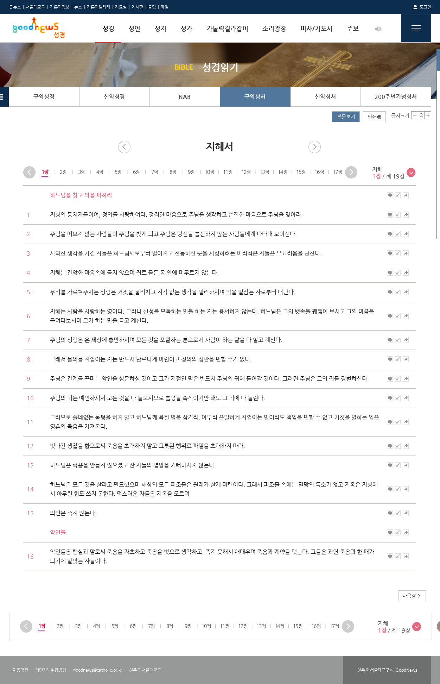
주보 (353, 28)
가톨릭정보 (59, 7)
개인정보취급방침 (50, 669)
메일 (164, 7)
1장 (44, 172)
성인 (134, 28)
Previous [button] (29, 172)
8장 (172, 172)
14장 (282, 172)
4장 (99, 172)
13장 (264, 172)
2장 (62, 172)
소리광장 (274, 28)
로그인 (425, 7)
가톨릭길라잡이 (227, 28)
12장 (246, 172)
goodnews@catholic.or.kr (97, 669)
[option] (45, 172)
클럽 (152, 7)
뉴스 (78, 7)
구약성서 (255, 96)
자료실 (121, 7)
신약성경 (114, 96)
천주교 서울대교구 (145, 669)
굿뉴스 (15, 7)
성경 (108, 28)
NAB (185, 96)
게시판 (137, 7)
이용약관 (20, 669)
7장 (154, 172)
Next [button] (351, 172)
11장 (227, 172)
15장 (301, 172)
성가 (186, 28)
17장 (337, 172)
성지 (160, 28)
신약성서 (325, 96)
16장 (319, 172)
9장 (190, 172)
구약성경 (44, 96)
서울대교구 (35, 7)
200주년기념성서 (396, 96)
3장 (81, 172)
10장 (209, 172)
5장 (117, 172)
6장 (136, 172)
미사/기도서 (316, 28)
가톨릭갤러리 (98, 7)
